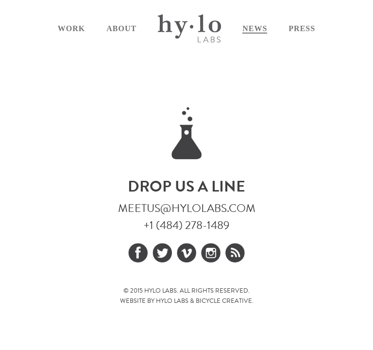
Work (71, 28)
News (254, 28)
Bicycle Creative (224, 301)
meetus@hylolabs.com (186, 208)
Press (301, 28)
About (121, 28)
